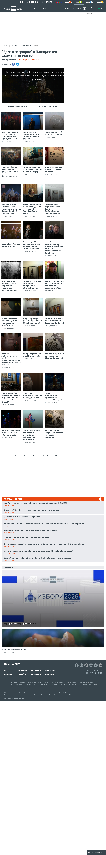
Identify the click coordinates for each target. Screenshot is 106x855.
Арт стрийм (26, 45)
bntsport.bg (22, 670)
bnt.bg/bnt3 (50, 670)
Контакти (73, 682)
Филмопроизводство (17, 682)
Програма (54, 682)
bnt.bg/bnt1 (36, 670)
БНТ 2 (45, 8)
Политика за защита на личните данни (38, 693)
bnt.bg (6, 670)
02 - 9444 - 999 (93, 673)
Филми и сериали (43, 682)
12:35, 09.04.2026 (9, 652)
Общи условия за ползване (13, 693)
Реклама (89, 13)
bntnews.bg (8, 674)
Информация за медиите (41, 684)
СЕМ (49, 695)
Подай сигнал (83, 682)
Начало (5, 45)
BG (102, 8)
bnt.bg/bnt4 (50, 674)
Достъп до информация (22, 684)
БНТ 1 (35, 8)
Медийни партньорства (68, 684)
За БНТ (6, 682)
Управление (63, 682)
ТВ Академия (8, 684)
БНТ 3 (56, 8)
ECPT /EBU (55, 695)
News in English (8, 688)
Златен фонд (31, 682)
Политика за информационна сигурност (18, 695)
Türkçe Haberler (20, 688)
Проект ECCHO (66, 695)
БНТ (21, 2)
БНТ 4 (66, 8)
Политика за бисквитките (63, 693)
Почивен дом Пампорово (87, 684)
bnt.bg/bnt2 (36, 674)
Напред (91, 682)
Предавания (15, 45)
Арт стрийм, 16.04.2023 (29, 59)
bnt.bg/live (22, 674)
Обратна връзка (40, 695)
